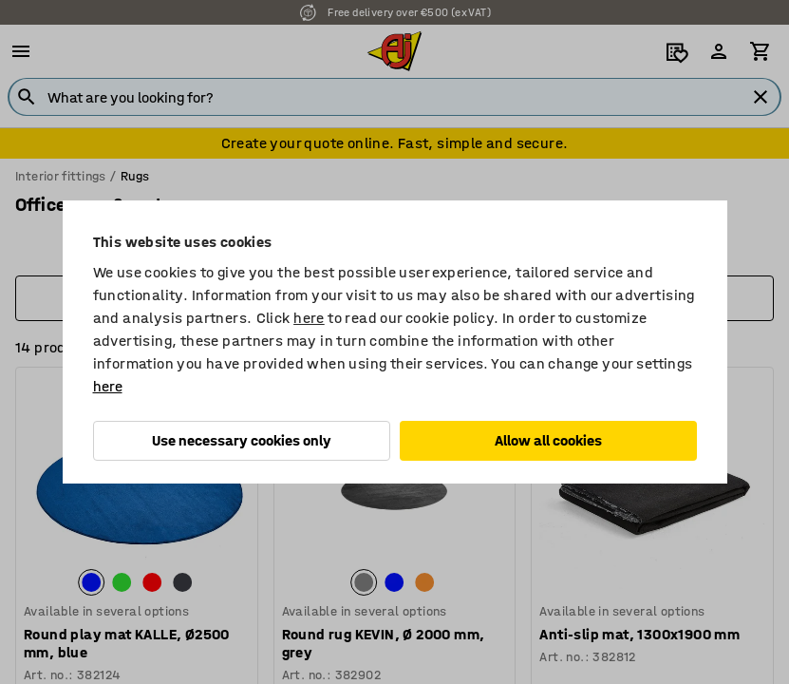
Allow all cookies (548, 440)
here (309, 318)
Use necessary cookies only (241, 440)
